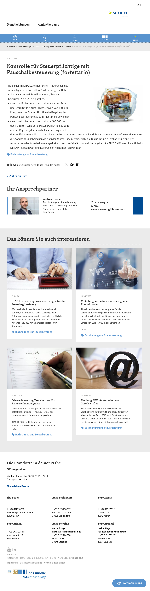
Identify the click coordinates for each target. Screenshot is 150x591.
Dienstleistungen (18, 24)
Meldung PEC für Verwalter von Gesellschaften (100, 402)
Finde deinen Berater (18, 486)
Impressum (12, 562)
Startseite (11, 46)
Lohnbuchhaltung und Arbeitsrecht (49, 46)
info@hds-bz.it (76, 558)
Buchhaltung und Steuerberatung (27, 154)
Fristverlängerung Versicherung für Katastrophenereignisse (33, 402)
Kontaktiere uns (48, 24)
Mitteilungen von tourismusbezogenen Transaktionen (104, 302)
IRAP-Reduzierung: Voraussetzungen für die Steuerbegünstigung (38, 302)
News (68, 46)
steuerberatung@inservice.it (108, 209)
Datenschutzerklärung (31, 562)
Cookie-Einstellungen (54, 562)
